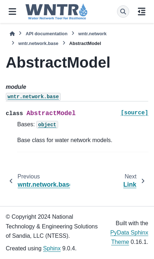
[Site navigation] (12, 11)
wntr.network (92, 33)
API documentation (46, 33)
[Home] (12, 33)
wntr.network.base (38, 43)
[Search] (123, 11)
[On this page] (141, 11)
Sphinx (52, 248)
